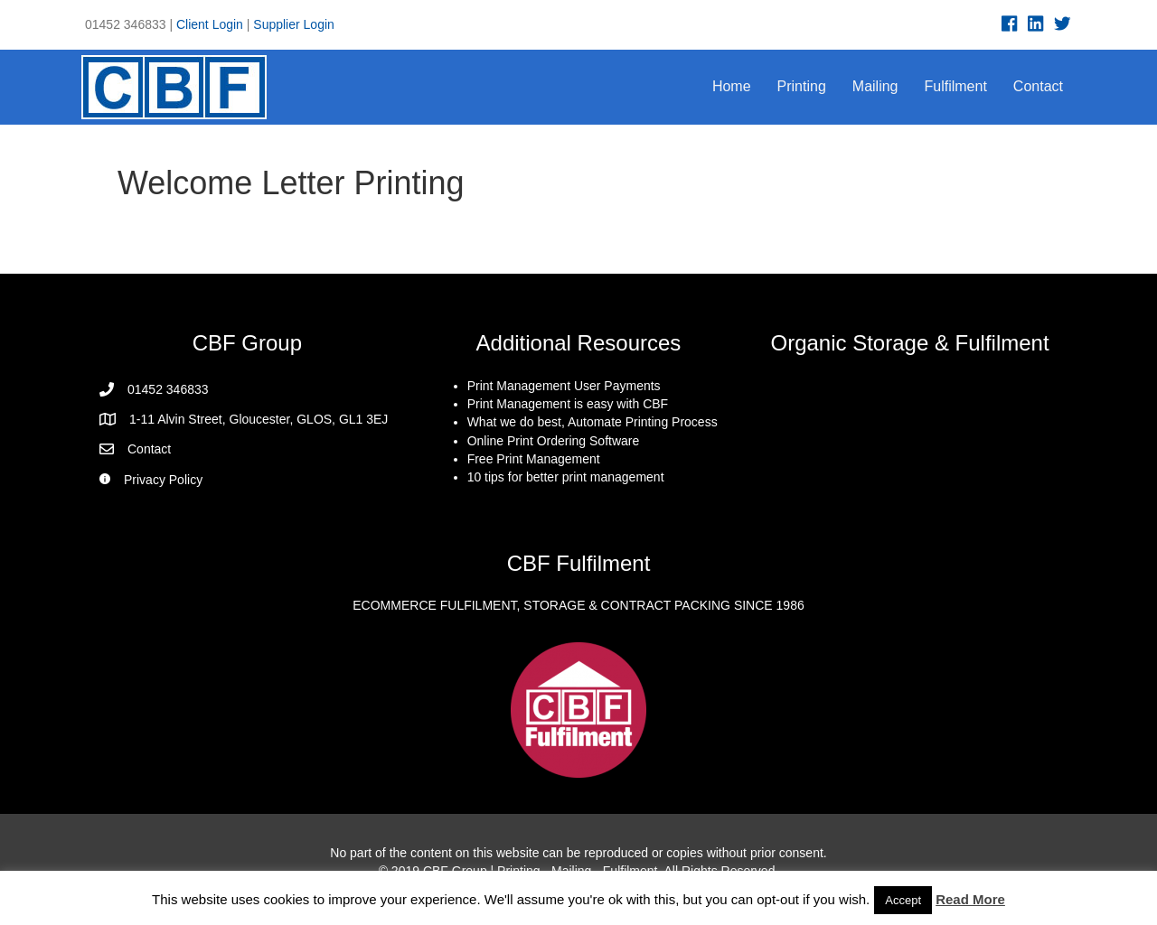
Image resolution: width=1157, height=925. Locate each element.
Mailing (875, 86)
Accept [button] (903, 900)
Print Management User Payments (564, 385)
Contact (1038, 86)
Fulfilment (956, 86)
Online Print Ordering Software (553, 441)
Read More (970, 899)
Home (731, 86)
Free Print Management (533, 459)
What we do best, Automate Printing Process (592, 422)
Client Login (209, 24)
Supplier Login (293, 24)
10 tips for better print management (565, 477)
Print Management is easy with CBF (568, 404)
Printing (801, 86)
